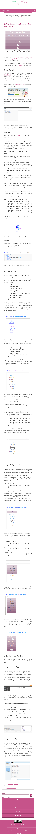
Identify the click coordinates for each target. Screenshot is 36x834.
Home (18, 790)
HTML (9, 788)
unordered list (18, 135)
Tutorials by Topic (5, 10)
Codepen (20, 65)
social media (13, 788)
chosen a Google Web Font (12, 59)
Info (34, 10)
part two (6, 304)
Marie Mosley (23, 824)
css (7, 788)
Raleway (15, 304)
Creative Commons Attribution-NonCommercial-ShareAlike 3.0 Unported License (21, 827)
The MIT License (26, 831)
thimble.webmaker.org (19, 85)
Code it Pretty (12, 824)
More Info (23, 17)
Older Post (4, 790)
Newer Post (32, 790)
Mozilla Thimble (7, 75)
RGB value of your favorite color (24, 57)
